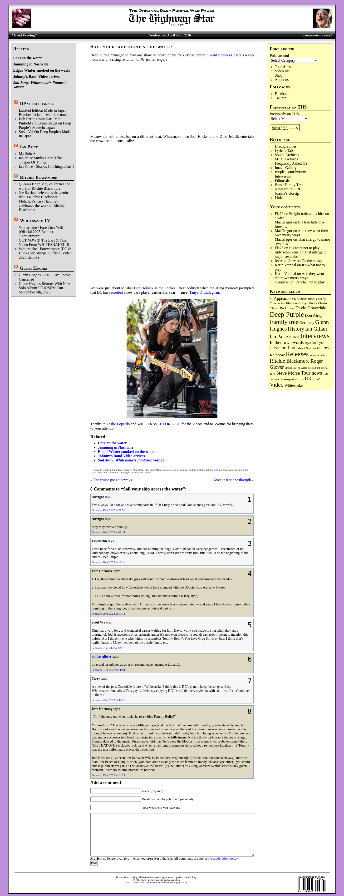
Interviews (283, 176)
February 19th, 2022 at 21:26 (108, 510)
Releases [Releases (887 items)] (297, 354)
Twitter (280, 98)
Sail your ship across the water (131, 47)
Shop (279, 75)
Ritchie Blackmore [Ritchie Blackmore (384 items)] (290, 361)
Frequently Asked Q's (291, 163)
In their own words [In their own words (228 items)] (287, 342)
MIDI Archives (286, 159)
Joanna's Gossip (287, 193)
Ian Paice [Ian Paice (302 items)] (279, 336)
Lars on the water (27, 58)
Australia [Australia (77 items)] (302, 299)
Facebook (282, 94)
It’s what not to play (304, 248)
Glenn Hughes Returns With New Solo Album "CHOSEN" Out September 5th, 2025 (44, 288)
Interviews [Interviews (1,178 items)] (314, 336)
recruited (116, 292)
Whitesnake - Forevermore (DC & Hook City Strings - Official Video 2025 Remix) (45, 253)
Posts (128, 882)
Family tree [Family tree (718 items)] (284, 321)
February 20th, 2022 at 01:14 (108, 532)
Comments (150, 882)
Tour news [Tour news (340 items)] (311, 373)
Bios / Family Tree (289, 185)
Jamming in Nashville (30, 64)
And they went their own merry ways (299, 276)
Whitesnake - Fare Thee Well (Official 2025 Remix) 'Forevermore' (41, 231)
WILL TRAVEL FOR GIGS (158, 424)
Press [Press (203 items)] (325, 347)
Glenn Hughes (34, 268)
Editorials (282, 180)
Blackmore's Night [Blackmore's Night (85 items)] (297, 303)
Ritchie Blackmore (38, 177)
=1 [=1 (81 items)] (271, 299)
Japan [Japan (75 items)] (308, 343)
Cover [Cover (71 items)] (291, 308)
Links (279, 198)
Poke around (279, 56)
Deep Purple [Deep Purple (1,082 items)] (287, 314)
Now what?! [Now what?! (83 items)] (313, 348)
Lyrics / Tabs (284, 151)
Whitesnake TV (35, 220)
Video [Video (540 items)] (277, 384)
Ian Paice (29, 146)
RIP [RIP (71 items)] (322, 355)
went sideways (221, 55)
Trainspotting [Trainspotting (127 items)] (290, 379)
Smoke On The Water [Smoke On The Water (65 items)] (296, 367)
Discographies (286, 146)
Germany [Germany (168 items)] (306, 322)
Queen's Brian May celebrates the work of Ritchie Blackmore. (44, 186)
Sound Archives (287, 155)
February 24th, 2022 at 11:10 (108, 670)
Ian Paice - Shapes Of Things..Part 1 (46, 166)
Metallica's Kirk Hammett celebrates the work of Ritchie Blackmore (41, 205)
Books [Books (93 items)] (313, 303)
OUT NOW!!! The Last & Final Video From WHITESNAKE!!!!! (44, 242)
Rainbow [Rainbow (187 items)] (277, 354)
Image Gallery (286, 168)
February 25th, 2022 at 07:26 (108, 700)
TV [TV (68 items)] (302, 379)
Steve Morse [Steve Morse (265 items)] (288, 373)
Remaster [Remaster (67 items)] (314, 355)
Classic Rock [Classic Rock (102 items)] (278, 308)
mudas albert (101, 656)
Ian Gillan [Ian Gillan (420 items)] (316, 329)
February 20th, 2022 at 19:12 (108, 613)
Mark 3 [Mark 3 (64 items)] (301, 348)
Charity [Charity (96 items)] (323, 303)
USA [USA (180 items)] (317, 379)
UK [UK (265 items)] (308, 378)
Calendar (136, 882)
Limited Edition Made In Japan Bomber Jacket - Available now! (43, 112)
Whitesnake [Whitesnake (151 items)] (294, 385)
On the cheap (312, 261)
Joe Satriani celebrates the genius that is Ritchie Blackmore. (44, 195)
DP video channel (37, 103)
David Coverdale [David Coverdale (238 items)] (310, 307)
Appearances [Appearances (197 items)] (285, 298)
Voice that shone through (232, 480)
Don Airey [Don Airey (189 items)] (313, 315)
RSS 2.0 (218, 470)
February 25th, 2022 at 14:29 (108, 775)
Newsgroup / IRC (288, 189)
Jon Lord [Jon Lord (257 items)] (288, 347)
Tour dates (283, 67)
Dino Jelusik (143, 288)
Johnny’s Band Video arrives (36, 76)
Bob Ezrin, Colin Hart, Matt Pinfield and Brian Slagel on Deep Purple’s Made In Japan (45, 123)
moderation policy (225, 858)
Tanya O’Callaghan (204, 292)
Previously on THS (284, 114)
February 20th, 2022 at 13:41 (108, 562)
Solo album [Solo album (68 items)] (314, 367)
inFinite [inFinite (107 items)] (294, 337)
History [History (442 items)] (296, 329)
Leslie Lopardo (118, 424)
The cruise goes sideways (112, 480)
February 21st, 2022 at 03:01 (108, 648)
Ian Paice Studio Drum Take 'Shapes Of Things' (40, 160)
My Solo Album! (31, 154)
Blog (158, 470)
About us (282, 80)
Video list (282, 71)
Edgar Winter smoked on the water (41, 70)
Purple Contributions (291, 172)
